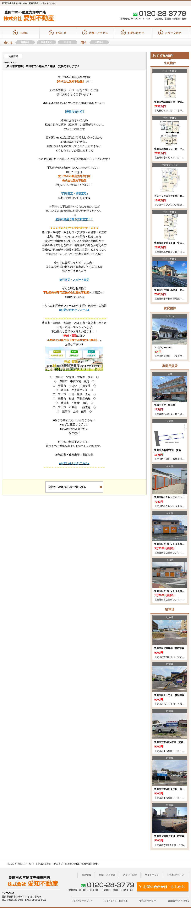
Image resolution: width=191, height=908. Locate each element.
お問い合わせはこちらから (164, 887)
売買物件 (99, 42)
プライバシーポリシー (82, 901)
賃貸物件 (25, 42)
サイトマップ (152, 875)
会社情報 (86, 875)
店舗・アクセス (107, 875)
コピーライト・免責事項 (116, 901)
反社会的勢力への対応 (178, 901)
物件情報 (13, 56)
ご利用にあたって (176, 875)
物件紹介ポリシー (147, 901)
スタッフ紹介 (130, 875)
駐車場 (67, 42)
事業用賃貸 (46, 42)
